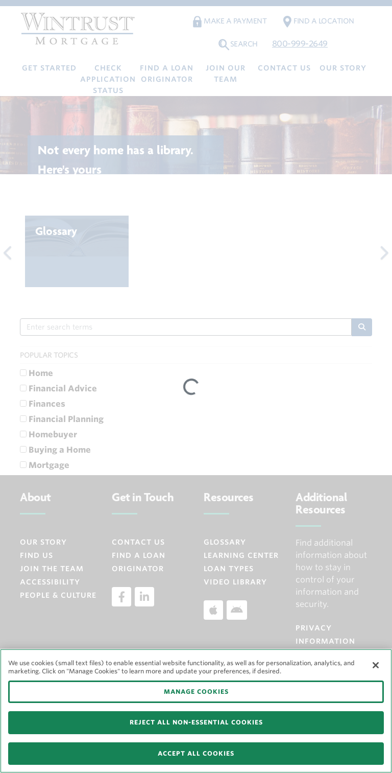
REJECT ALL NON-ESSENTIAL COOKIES (196, 722)
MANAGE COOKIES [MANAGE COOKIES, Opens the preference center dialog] (196, 691)
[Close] (375, 665)
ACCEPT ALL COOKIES (196, 753)
